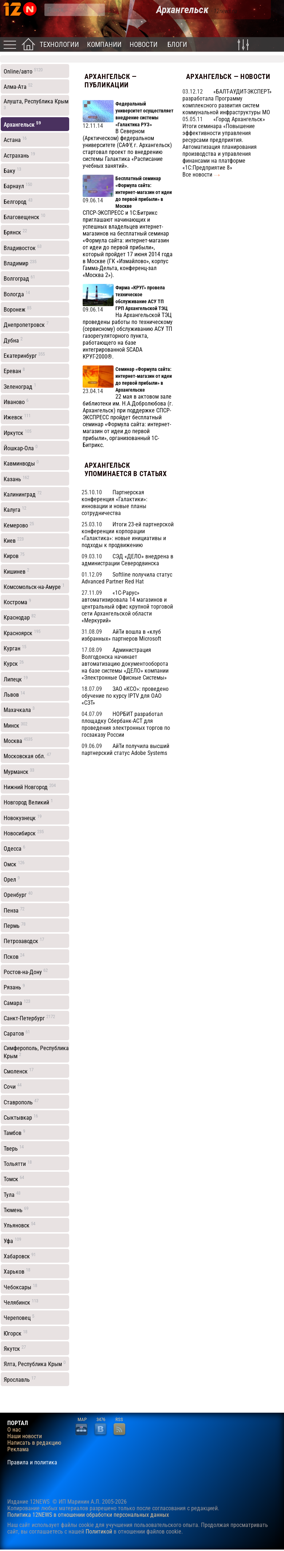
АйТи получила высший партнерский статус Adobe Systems (125, 749)
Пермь (14, 925)
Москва (18, 740)
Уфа (12, 1241)
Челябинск (21, 1302)
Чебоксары (20, 1287)
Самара (17, 1002)
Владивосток (23, 248)
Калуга (15, 509)
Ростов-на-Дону (26, 972)
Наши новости (24, 1436)
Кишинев (16, 571)
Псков (14, 956)
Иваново (16, 401)
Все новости (197, 174)
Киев (14, 540)
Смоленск (18, 1071)
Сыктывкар (21, 1117)
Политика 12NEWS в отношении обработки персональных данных (88, 1514)
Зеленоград (20, 386)
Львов (14, 694)
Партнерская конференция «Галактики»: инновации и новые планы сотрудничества (114, 503)
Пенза (14, 910)
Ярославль (20, 1379)
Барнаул (18, 186)
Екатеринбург (24, 355)
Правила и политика (32, 1462)
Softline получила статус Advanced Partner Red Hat (127, 578)
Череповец (19, 1317)
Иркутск (17, 432)
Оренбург (18, 894)
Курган (15, 648)
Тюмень (16, 1210)
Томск (14, 1179)
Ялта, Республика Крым (35, 1364)
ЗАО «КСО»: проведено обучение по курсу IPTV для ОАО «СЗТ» (125, 695)
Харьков (17, 1271)
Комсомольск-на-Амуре (34, 586)
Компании (104, 44)
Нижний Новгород (30, 787)
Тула (12, 1194)
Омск (14, 864)
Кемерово (19, 525)
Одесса (14, 848)
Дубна (13, 340)
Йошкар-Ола (21, 448)
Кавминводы (21, 463)
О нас (14, 1430)
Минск (15, 725)
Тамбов (14, 1132)
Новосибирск (24, 833)
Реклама (18, 1449)
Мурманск (19, 771)
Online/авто (23, 71)
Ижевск (17, 417)
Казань (16, 479)
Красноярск (22, 633)
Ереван (14, 371)
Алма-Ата (18, 86)
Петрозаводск (24, 941)
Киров (14, 555)
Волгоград (19, 278)
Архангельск (22, 124)
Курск (14, 663)
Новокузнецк (23, 818)
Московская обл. (27, 756)
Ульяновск (19, 1225)
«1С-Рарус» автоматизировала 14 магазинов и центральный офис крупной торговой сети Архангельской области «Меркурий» (127, 606)
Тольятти (18, 1163)
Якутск (15, 1348)
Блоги (177, 44)
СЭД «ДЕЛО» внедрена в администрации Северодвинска (127, 560)
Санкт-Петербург (29, 1018)
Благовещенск (24, 217)
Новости (144, 44)
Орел (12, 879)
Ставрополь (21, 1102)
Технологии (59, 44)
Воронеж (17, 309)
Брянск (15, 232)
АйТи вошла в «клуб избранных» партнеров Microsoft (121, 635)
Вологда (17, 294)
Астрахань (19, 155)
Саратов (17, 1033)
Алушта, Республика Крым (36, 104)
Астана (15, 139)
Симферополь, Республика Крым (36, 1052)
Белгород (18, 201)
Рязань (14, 987)
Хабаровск (20, 1256)
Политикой (99, 1531)
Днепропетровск (26, 324)
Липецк (16, 679)
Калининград (23, 494)
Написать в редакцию (34, 1443)
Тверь (14, 1148)
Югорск (15, 1333)
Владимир (20, 263)
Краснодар (20, 617)
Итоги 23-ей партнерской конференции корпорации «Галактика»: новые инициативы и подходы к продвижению (128, 535)
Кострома (17, 602)
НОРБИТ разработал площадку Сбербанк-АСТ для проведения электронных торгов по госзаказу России (126, 724)
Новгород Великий (28, 802)
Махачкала (19, 709)
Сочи (12, 1086)
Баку (12, 170)
